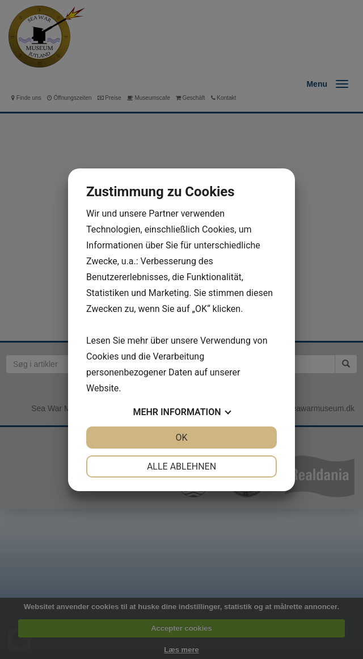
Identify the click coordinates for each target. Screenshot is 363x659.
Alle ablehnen (181, 466)
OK (181, 437)
